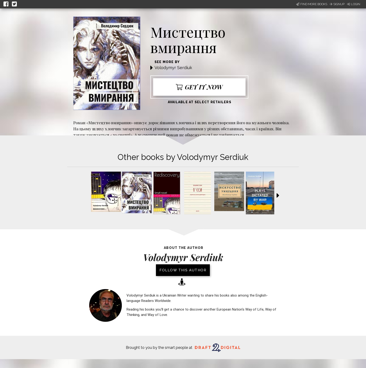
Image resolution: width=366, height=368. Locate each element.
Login (353, 4)
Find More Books (311, 4)
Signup (337, 4)
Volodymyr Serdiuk (173, 67)
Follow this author (182, 270)
